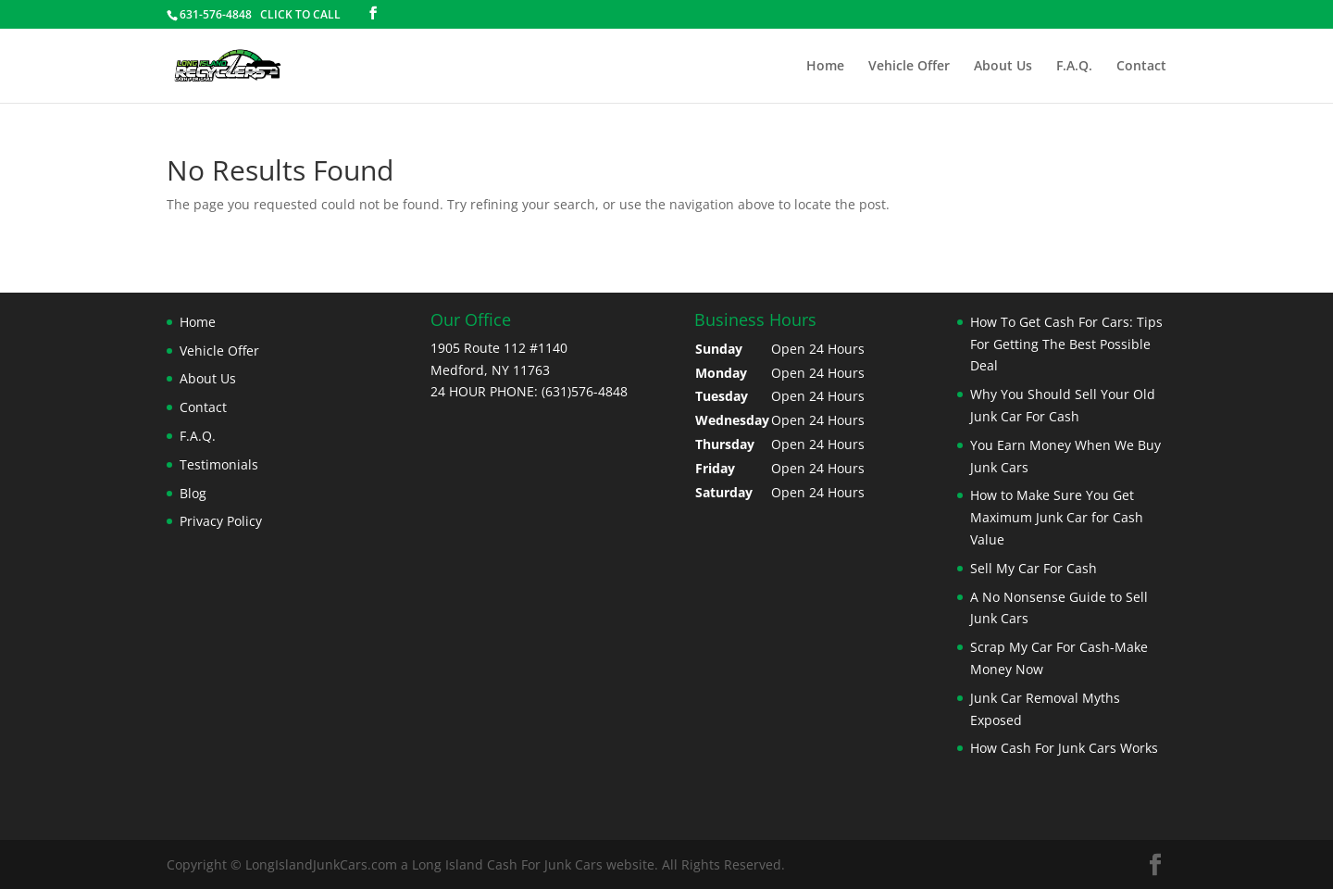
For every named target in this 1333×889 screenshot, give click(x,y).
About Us (1003, 66)
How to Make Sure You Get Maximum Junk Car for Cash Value (1056, 517)
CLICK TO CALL (300, 14)
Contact (1141, 66)
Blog (193, 493)
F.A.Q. (1074, 66)
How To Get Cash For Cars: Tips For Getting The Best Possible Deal (1066, 344)
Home (825, 66)
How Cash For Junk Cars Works (1064, 748)
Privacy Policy (221, 521)
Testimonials (219, 464)
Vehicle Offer (909, 66)
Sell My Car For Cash (1033, 568)
